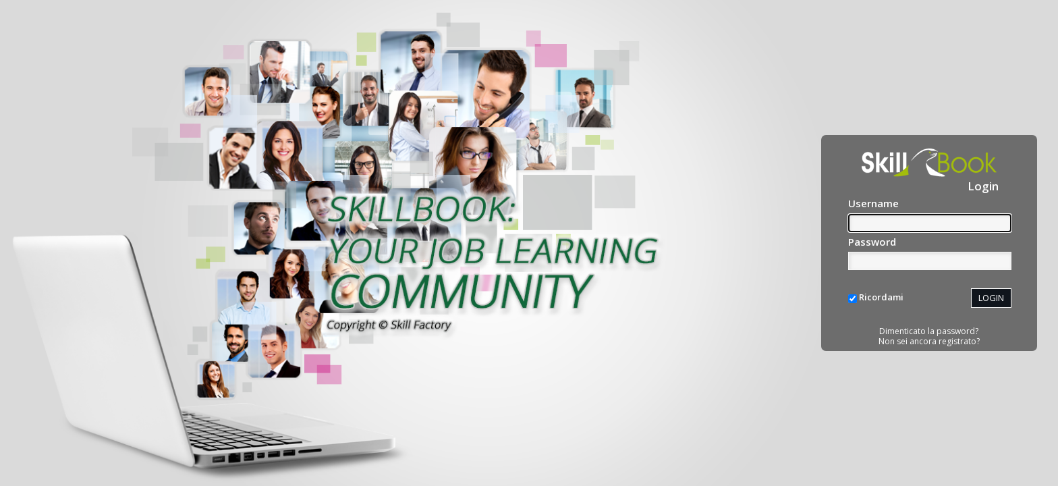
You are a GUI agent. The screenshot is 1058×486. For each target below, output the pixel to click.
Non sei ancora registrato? (929, 341)
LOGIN (991, 298)
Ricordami (881, 297)
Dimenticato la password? (928, 331)
